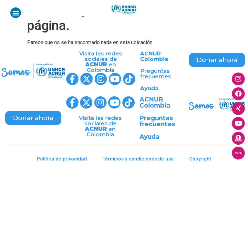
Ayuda (149, 88)
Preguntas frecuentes (155, 74)
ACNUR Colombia (154, 56)
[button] (16, 13)
